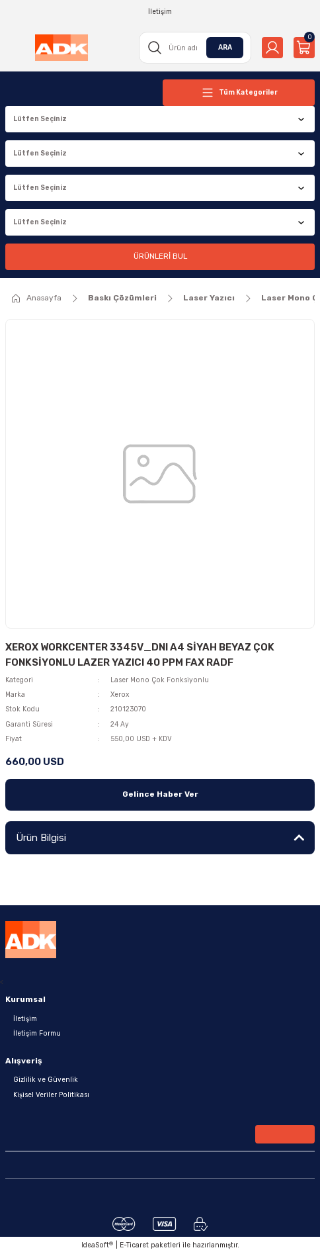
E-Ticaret (134, 1245)
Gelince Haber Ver (160, 794)
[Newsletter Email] (160, 1136)
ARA (225, 47)
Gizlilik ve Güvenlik (45, 1079)
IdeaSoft (97, 1245)
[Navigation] (239, 92)
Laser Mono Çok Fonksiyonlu (159, 680)
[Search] (195, 48)
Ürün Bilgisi (41, 838)
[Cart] (304, 47)
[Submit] (285, 1134)
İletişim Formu (37, 1033)
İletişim (25, 1018)
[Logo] (61, 47)
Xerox (119, 694)
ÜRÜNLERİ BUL (160, 256)
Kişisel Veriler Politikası (51, 1095)
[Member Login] (272, 47)
